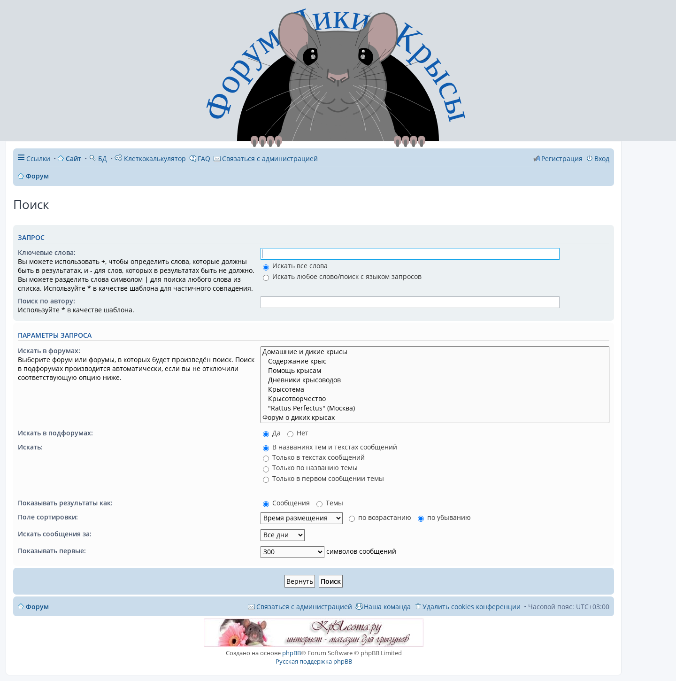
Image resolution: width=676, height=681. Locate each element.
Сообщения (286, 502)
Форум (37, 606)
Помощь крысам (434, 370)
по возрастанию (380, 517)
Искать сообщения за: (55, 533)
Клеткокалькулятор (150, 158)
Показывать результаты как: (65, 502)
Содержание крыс (434, 361)
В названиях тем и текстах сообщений (330, 446)
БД (98, 158)
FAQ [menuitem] (204, 158)
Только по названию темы (310, 467)
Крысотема (434, 389)
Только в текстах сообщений (314, 457)
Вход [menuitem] (601, 158)
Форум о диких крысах (434, 417)
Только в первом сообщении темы (323, 478)
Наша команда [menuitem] (387, 606)
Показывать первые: (52, 550)
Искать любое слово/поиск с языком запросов (342, 276)
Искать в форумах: (49, 350)
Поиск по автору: (46, 300)
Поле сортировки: (48, 516)
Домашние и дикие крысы (434, 351)
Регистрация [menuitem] (562, 158)
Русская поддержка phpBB (314, 661)
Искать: (30, 446)
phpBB (291, 653)
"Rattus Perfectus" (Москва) (434, 408)
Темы (329, 502)
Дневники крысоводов (434, 380)
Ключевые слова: (47, 252)
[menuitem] (266, 158)
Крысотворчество (434, 398)
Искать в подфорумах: (55, 432)
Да (272, 432)
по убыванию (444, 517)
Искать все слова (295, 265)
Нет (297, 432)
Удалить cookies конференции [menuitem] (471, 606)
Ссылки (38, 158)
